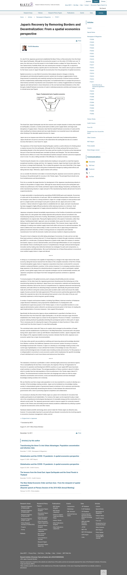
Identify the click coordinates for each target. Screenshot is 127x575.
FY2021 (92, 53)
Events (68, 503)
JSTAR (83, 527)
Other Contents (91, 137)
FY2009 (92, 94)
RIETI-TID (84, 529)
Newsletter (92, 161)
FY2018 (92, 62)
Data (82, 503)
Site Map (75, 5)
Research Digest (42, 542)
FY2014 (92, 73)
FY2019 (92, 59)
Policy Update (91, 146)
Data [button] (91, 13)
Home (22, 17)
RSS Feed (91, 165)
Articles (30, 17)
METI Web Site (67, 553)
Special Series (91, 32)
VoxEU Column (91, 123)
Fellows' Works (91, 119)
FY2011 (57, 17)
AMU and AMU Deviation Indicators (86, 523)
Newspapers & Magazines (43, 17)
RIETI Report (90, 141)
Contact (86, 5)
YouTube (91, 176)
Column (89, 28)
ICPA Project (85, 534)
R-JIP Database (86, 509)
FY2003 (92, 111)
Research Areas (25, 503)
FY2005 (92, 105)
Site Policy (41, 553)
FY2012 (92, 79)
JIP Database (85, 506)
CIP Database (85, 511)
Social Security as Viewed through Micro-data (98, 86)
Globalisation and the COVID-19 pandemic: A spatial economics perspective (49, 456)
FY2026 (92, 39)
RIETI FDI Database (87, 532)
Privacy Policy (32, 553)
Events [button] (82, 13)
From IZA (89, 127)
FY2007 (92, 99)
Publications (56, 503)
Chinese (103, 1)
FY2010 (92, 91)
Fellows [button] (40, 13)
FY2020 (92, 56)
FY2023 (92, 48)
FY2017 (92, 65)
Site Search (103, 8)
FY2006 (92, 102)
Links (83, 537)
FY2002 (92, 113)
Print (79, 41)
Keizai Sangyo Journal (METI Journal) (100, 536)
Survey (23, 529)
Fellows (22, 533)
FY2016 (92, 67)
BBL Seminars (71, 511)
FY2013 (92, 76)
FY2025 (92, 42)
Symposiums (70, 506)
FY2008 (92, 96)
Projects (23, 527)
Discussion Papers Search (99, 5)
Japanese (88, 1)
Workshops (70, 509)
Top (104, 572)
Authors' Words (57, 520)
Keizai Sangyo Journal (93, 150)
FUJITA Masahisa (33, 46)
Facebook (91, 169)
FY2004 (92, 108)
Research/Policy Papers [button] (55, 13)
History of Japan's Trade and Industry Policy (58, 516)
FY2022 (92, 50)
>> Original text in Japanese (28, 418)
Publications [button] (71, 13)
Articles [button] (101, 13)
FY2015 (92, 70)
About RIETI (68, 5)
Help (81, 5)
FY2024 (92, 45)
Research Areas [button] (27, 13)
